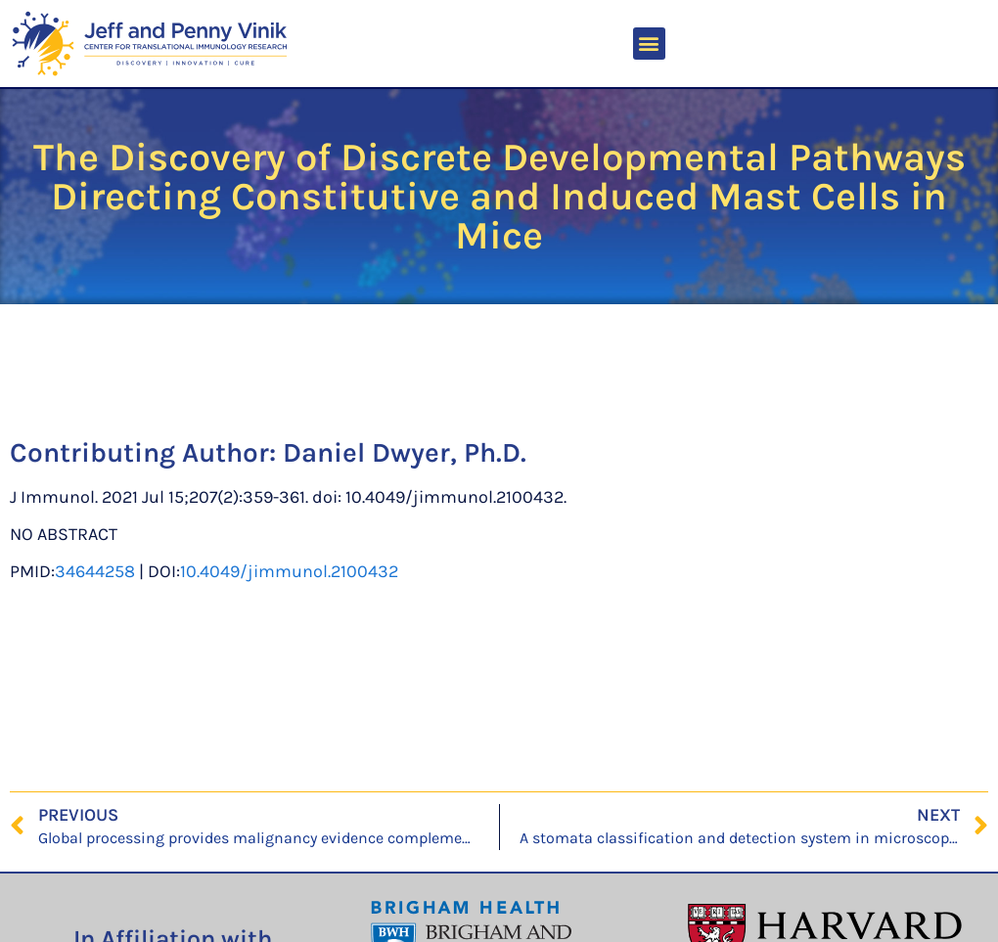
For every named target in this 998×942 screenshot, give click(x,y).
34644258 (95, 571)
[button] (649, 43)
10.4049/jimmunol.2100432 (289, 571)
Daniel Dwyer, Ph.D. (404, 452)
